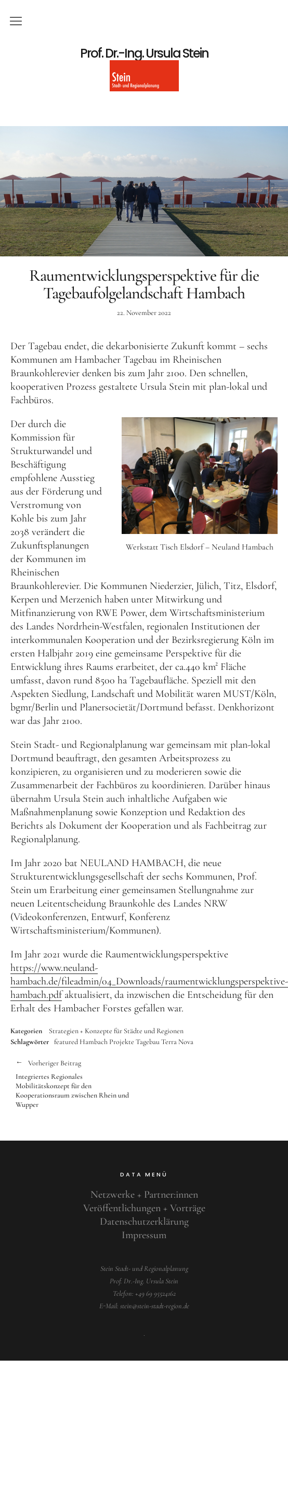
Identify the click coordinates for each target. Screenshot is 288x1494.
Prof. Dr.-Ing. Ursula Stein (144, 53)
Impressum (144, 1235)
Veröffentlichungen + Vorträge (144, 1208)
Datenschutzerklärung (144, 1221)
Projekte (121, 1041)
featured (66, 1041)
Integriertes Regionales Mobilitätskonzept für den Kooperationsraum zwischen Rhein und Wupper (75, 1083)
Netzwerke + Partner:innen (144, 1194)
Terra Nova (177, 1041)
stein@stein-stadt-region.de (154, 1305)
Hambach (94, 1041)
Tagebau (148, 1041)
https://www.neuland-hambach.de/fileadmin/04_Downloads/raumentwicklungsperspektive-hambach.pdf (149, 981)
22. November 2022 (144, 312)
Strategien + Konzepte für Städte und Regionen (116, 1031)
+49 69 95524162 (155, 1293)
